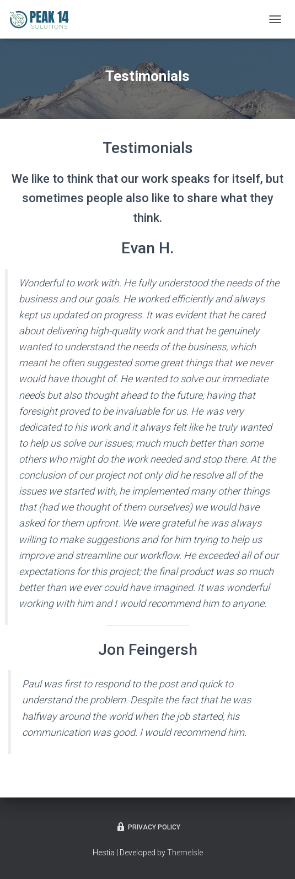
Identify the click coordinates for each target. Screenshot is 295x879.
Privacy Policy (147, 826)
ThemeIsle (185, 852)
